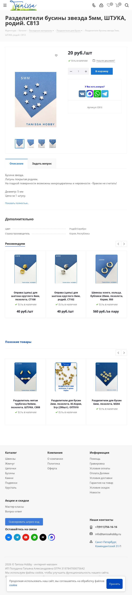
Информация (99, 453)
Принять (114, 584)
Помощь (95, 458)
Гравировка (97, 463)
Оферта (52, 468)
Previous (118, 244)
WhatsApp (34, 537)
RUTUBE (43, 537)
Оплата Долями (99, 473)
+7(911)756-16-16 (106, 527)
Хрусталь (10, 487)
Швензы (10, 458)
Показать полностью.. (17, 203)
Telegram (17, 537)
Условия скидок (100, 487)
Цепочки (10, 468)
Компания (54, 453)
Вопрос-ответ (13, 511)
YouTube (25, 537)
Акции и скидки (17, 500)
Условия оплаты (100, 468)
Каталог (11, 453)
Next (124, 244)
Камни (9, 478)
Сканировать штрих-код (24, 521)
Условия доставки (101, 478)
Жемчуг (10, 463)
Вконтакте (8, 537)
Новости (95, 492)
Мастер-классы (14, 506)
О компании (55, 458)
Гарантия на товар (101, 482)
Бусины (10, 473)
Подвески (11, 482)
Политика (53, 463)
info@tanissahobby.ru (108, 534)
